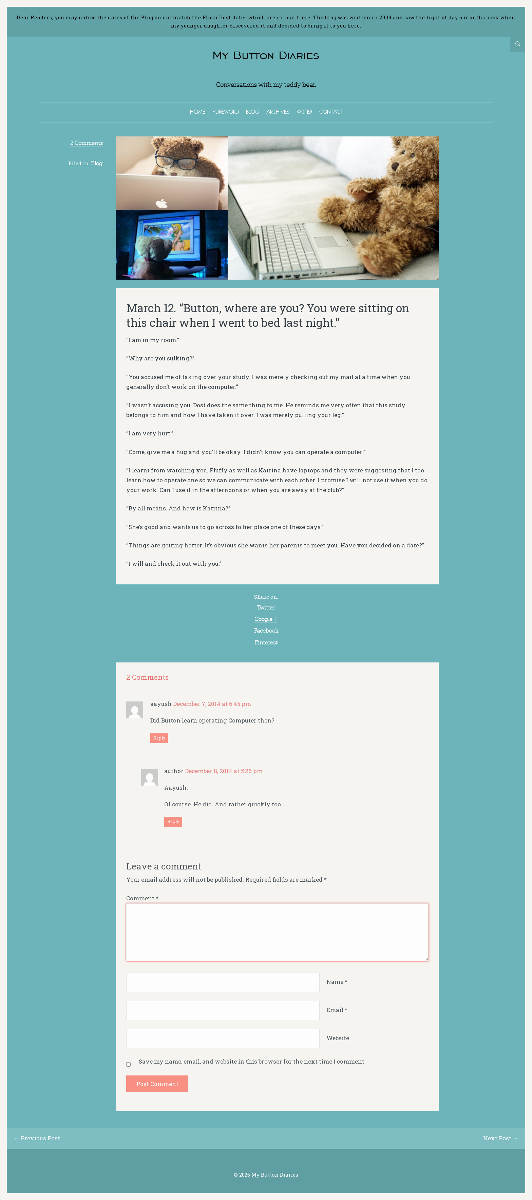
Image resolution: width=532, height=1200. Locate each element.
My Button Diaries (266, 55)
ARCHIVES (277, 111)
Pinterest (266, 642)
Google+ (266, 619)
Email (336, 1010)
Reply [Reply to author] (173, 821)
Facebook (266, 630)
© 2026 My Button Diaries (266, 1174)
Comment (142, 898)
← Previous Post (37, 1138)
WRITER (304, 111)
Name (336, 982)
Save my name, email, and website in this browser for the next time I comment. (252, 1061)
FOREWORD (225, 111)
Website (337, 1038)
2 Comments (86, 142)
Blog (96, 163)
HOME (197, 111)
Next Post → (500, 1138)
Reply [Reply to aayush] (159, 737)
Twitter (266, 607)
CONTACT (330, 111)
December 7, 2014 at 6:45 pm (212, 704)
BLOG (252, 111)
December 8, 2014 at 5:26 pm (224, 771)
